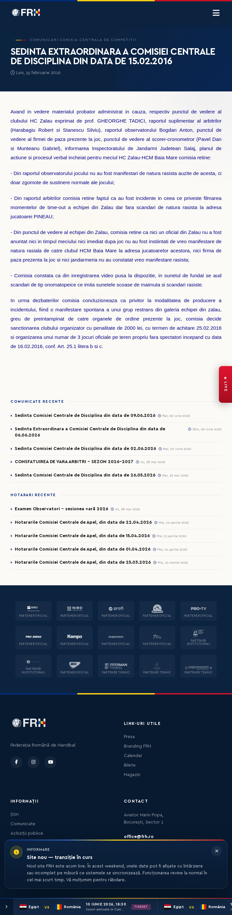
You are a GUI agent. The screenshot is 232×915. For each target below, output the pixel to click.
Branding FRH (137, 746)
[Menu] (216, 13)
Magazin (132, 774)
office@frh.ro (139, 836)
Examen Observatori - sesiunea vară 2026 (61, 509)
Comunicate (22, 824)
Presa (129, 736)
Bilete (130, 765)
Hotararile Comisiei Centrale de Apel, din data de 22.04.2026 (83, 522)
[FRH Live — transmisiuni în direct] (225, 384)
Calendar (133, 755)
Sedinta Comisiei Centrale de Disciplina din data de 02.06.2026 (85, 448)
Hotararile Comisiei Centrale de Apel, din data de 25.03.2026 (83, 562)
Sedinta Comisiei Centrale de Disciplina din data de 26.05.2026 (85, 475)
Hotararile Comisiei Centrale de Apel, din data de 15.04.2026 (82, 536)
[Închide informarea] (216, 851)
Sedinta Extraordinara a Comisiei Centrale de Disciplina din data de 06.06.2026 (90, 432)
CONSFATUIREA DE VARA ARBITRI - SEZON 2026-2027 (74, 461)
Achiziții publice (26, 833)
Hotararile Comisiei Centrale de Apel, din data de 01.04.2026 (82, 549)
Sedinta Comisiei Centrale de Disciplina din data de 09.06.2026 (85, 415)
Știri (14, 814)
